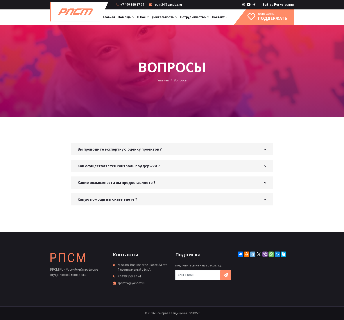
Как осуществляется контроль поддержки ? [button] (119, 166)
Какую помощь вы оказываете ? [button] (107, 199)
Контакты (219, 17)
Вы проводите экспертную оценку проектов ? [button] (120, 149)
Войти (267, 4)
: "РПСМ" (194, 313)
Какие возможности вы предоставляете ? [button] (116, 182)
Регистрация (284, 4)
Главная (109, 17)
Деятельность (163, 17)
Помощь (124, 17)
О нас (141, 17)
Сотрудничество (193, 17)
